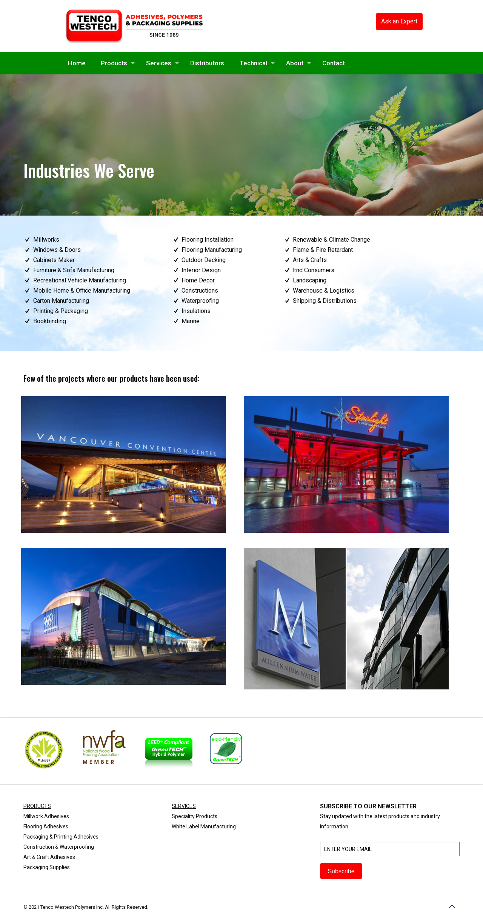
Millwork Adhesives (46, 816)
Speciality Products (194, 816)
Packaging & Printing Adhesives (60, 837)
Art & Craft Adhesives (49, 857)
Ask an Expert (399, 21)
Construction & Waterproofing (58, 847)
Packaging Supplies (46, 867)
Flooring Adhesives (45, 826)
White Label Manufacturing (204, 826)
